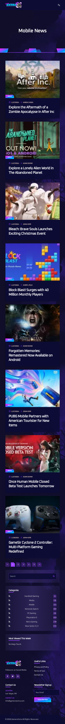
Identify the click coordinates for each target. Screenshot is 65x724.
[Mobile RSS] (9, 604)
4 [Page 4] (28, 565)
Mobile (10, 96)
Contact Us (38, 675)
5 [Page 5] (34, 565)
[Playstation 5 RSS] (9, 617)
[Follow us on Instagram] (18, 676)
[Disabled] (7, 564)
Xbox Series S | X (31, 626)
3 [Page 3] (23, 565)
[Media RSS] (9, 600)
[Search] (53, 576)
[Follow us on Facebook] (7, 676)
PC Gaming (31, 613)
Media (31, 600)
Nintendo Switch (31, 609)
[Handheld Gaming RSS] (9, 596)
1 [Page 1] (12, 565)
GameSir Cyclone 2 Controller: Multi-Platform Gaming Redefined (30, 547)
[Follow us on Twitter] (13, 676)
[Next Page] (39, 564)
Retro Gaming (31, 622)
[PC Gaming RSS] (9, 613)
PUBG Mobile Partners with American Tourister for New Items (29, 421)
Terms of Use (39, 671)
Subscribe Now (43, 699)
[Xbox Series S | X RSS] (9, 626)
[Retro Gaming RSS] (9, 621)
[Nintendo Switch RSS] (9, 609)
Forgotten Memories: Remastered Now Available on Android (31, 355)
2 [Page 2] (18, 565)
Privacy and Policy (41, 667)
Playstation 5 (31, 618)
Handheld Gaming (31, 596)
